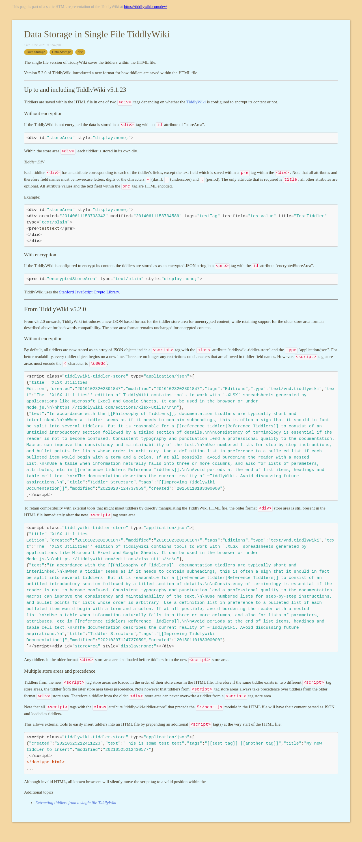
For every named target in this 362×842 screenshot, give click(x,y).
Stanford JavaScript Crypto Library (89, 292)
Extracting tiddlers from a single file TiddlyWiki (75, 802)
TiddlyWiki (196, 102)
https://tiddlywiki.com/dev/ (145, 7)
